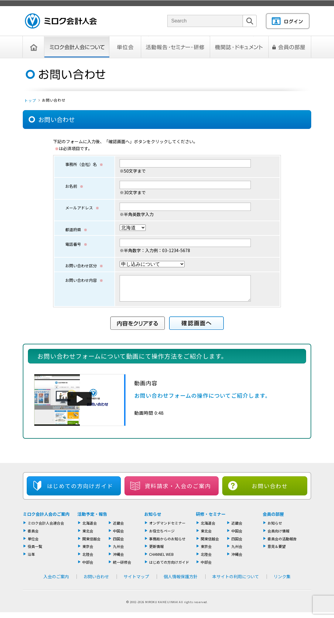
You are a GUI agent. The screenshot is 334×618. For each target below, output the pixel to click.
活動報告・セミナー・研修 (175, 47)
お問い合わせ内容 (84, 280)
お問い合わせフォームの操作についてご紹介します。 (202, 400)
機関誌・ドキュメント (239, 47)
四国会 (118, 543)
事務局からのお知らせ (167, 543)
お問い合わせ (270, 490)
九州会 (118, 550)
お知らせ (152, 518)
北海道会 (89, 527)
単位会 (125, 47)
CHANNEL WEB (161, 558)
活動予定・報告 (92, 518)
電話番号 (76, 244)
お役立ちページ (162, 535)
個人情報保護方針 (181, 581)
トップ (30, 100)
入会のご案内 (56, 581)
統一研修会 (122, 566)
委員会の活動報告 (282, 543)
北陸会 (87, 558)
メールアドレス (82, 208)
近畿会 (118, 527)
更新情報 (156, 550)
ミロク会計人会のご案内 (46, 518)
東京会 (87, 550)
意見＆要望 (277, 550)
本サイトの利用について (235, 581)
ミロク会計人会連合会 (46, 527)
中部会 (87, 566)
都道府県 (76, 229)
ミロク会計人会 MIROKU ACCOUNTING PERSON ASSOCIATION (61, 21)
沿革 (31, 558)
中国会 (118, 535)
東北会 (87, 535)
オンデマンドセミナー (167, 527)
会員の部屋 (290, 47)
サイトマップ (136, 581)
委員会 (33, 535)
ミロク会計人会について (76, 47)
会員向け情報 (278, 535)
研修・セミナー (211, 518)
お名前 (74, 186)
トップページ (33, 47)
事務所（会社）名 (84, 164)
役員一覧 (35, 550)
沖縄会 (118, 558)
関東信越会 (91, 543)
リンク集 (282, 581)
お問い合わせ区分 (84, 265)
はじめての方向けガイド (169, 566)
